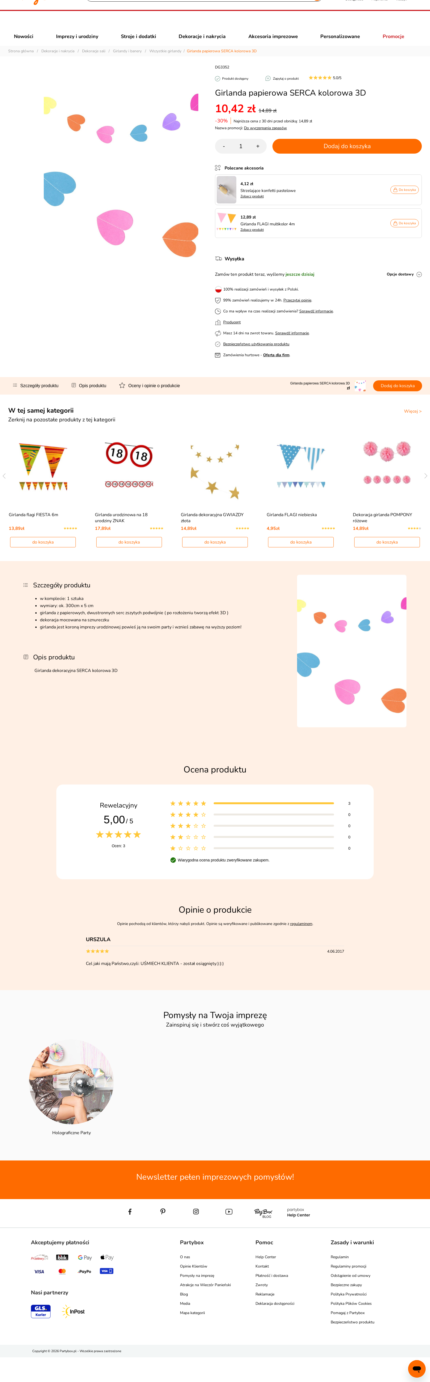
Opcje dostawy (400, 284)
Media (185, 1328)
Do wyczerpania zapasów (265, 137)
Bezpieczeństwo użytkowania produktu (256, 354)
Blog (184, 1318)
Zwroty (261, 1309)
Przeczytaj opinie (297, 310)
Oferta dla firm (276, 364)
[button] (354, 24)
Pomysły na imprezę (197, 1300)
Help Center (265, 1281)
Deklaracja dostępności (274, 1328)
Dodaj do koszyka (347, 156)
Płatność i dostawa (271, 1300)
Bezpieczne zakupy (346, 1309)
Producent (232, 332)
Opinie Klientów (193, 1291)
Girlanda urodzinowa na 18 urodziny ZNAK (121, 542)
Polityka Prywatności (349, 1318)
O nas (185, 1281)
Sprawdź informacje (316, 321)
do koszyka (43, 567)
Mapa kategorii (192, 1337)
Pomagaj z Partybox (348, 1337)
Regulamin (340, 1281)
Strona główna (21, 61)
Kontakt (262, 1291)
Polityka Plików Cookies (351, 1328)
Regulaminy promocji (348, 1291)
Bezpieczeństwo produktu (352, 1346)
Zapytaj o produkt (286, 88)
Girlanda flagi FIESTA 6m (33, 539)
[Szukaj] (199, 24)
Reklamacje (264, 1318)
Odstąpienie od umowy (350, 1300)
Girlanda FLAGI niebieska (292, 539)
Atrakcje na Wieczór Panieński (205, 1309)
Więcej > (413, 421)
